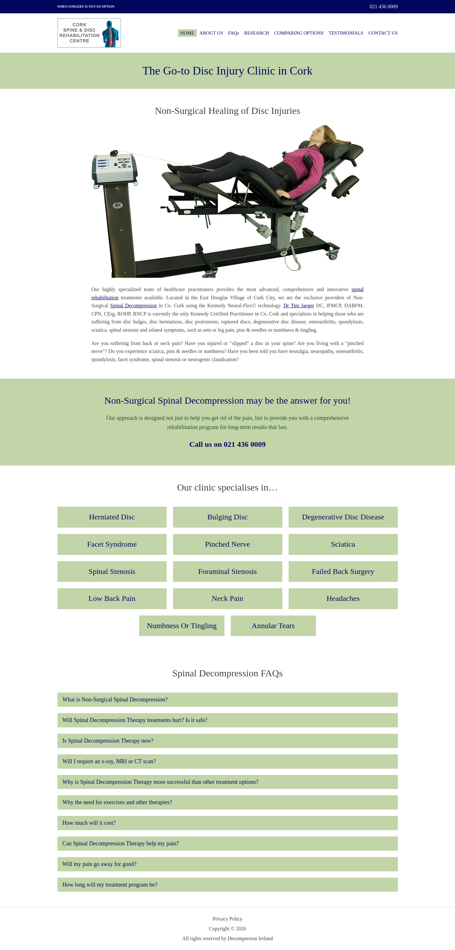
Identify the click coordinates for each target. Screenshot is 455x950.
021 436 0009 (384, 6)
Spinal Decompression (133, 305)
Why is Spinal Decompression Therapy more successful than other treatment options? (161, 782)
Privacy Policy (228, 918)
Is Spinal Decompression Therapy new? (108, 741)
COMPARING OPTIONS (299, 33)
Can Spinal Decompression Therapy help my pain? (121, 843)
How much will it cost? (89, 823)
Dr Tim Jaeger (299, 305)
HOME (187, 33)
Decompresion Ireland (250, 938)
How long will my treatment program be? (110, 885)
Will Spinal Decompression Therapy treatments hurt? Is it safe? (135, 720)
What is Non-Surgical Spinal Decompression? (115, 699)
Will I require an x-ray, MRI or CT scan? (109, 761)
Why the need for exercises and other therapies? (117, 802)
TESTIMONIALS (346, 33)
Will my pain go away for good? (100, 864)
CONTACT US (383, 33)
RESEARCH (256, 33)
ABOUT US (211, 33)
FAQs (233, 33)
